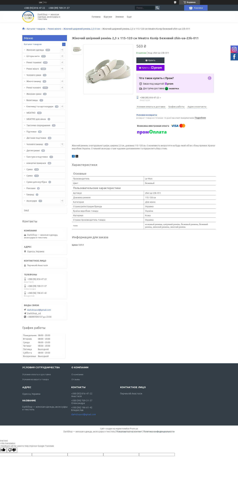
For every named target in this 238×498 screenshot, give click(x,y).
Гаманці (30, 194)
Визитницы (32, 100)
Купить (151, 60)
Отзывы (75, 379)
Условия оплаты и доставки (36, 374)
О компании (77, 374)
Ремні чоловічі (33, 87)
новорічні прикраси (36, 163)
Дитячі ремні (33, 150)
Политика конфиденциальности (159, 431)
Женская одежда (35, 50)
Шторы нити (33, 56)
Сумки (29, 169)
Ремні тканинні (33, 62)
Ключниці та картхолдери (39, 106)
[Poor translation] (12, 450)
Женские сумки (33, 94)
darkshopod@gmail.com (39, 310)
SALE (26, 210)
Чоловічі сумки (33, 75)
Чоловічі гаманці (34, 144)
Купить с (152, 67)
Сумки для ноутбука (36, 182)
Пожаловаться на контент (129, 431)
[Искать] (157, 8)
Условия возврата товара (35, 379)
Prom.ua (134, 428)
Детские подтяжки (36, 138)
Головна (96, 16)
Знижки (119, 16)
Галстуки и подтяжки (37, 157)
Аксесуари (31, 201)
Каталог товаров (36, 28)
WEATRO (30, 113)
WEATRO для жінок (36, 119)
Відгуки (108, 16)
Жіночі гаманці (33, 81)
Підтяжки (31, 131)
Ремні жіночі (54, 28)
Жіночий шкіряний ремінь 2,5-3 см (81, 28)
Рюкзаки (30, 188)
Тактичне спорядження (38, 125)
